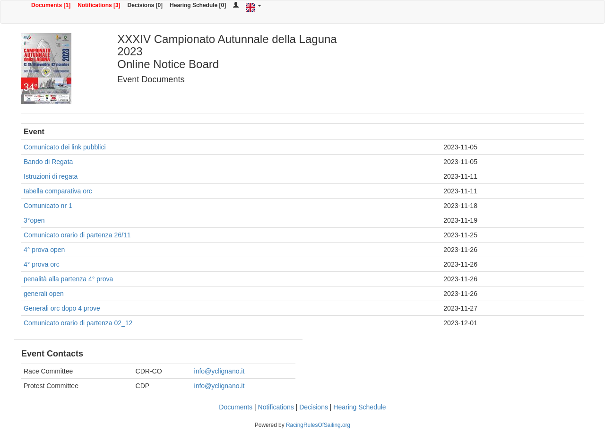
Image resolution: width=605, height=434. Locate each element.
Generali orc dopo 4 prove (62, 308)
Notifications (276, 407)
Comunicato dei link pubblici (65, 147)
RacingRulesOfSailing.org (318, 425)
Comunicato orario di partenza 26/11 (77, 235)
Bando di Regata (48, 161)
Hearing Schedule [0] (198, 5)
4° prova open (44, 249)
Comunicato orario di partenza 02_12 (78, 323)
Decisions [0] (145, 5)
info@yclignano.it (219, 371)
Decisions (313, 407)
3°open (34, 220)
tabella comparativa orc (58, 191)
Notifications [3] (99, 5)
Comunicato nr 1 (48, 205)
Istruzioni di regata (51, 176)
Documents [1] (50, 5)
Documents (235, 407)
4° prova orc (42, 264)
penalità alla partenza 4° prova (68, 279)
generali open (44, 293)
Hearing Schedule (359, 407)
